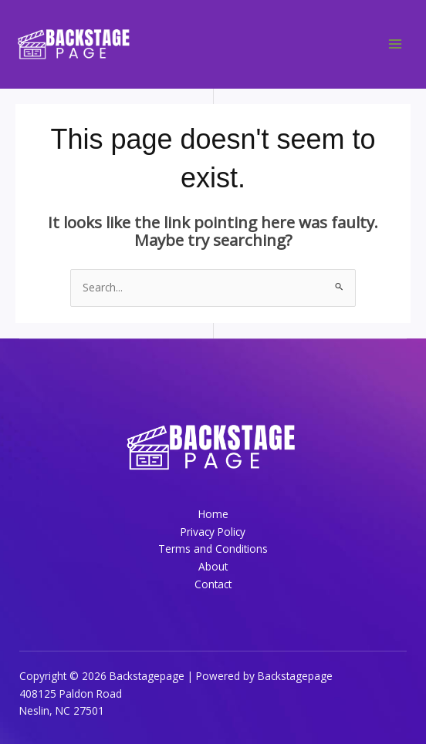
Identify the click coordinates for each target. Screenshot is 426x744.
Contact (213, 584)
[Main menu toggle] (395, 44)
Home (213, 514)
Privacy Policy (213, 531)
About (213, 566)
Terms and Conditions (213, 548)
